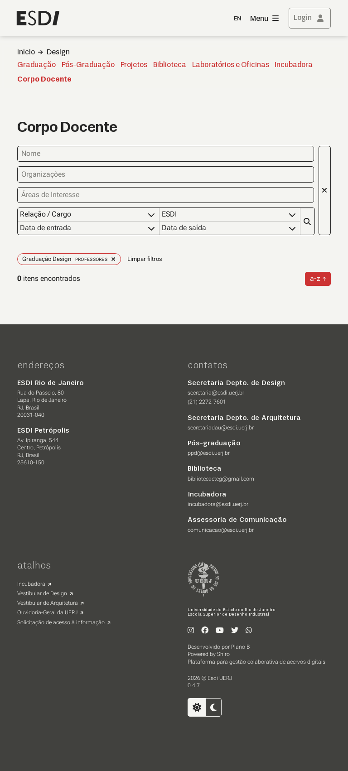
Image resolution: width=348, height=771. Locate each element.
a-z (315, 278)
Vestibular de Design (42, 593)
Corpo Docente (44, 79)
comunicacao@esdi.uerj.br (221, 530)
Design (58, 52)
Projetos (134, 65)
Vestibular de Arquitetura (47, 603)
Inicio (26, 52)
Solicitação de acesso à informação (61, 622)
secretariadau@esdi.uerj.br (221, 427)
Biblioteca (169, 65)
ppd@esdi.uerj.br (209, 453)
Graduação (36, 65)
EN (237, 19)
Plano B (240, 647)
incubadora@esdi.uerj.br (218, 504)
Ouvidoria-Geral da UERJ (47, 612)
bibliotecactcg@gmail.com (221, 479)
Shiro (223, 654)
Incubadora (294, 65)
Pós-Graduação (88, 65)
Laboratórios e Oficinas (230, 65)
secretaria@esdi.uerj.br (216, 393)
